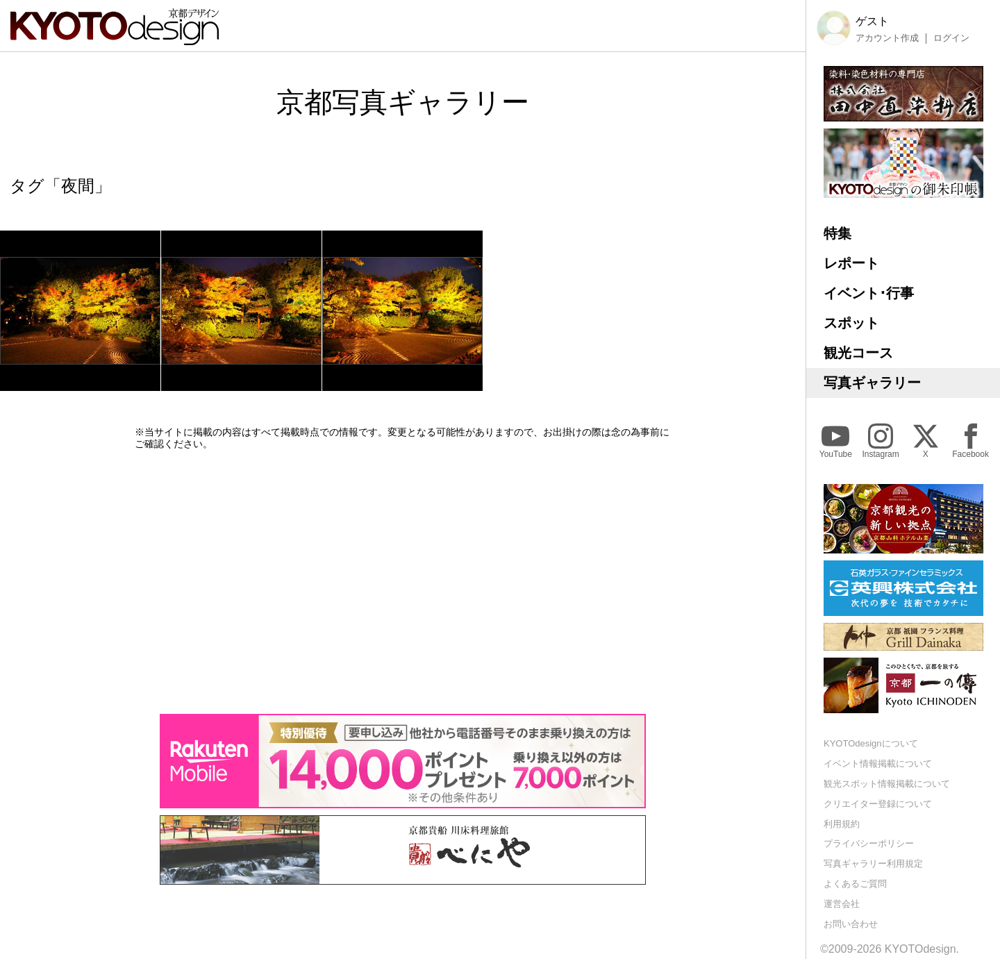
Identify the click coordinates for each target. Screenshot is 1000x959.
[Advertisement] (403, 582)
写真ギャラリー (872, 382)
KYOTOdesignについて (871, 743)
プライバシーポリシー (869, 843)
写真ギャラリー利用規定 (873, 863)
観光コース (858, 352)
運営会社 (842, 904)
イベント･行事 (869, 293)
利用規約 (842, 824)
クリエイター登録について (878, 804)
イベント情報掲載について (878, 763)
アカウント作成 (887, 38)
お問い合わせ (851, 924)
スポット (851, 323)
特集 (837, 233)
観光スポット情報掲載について (887, 783)
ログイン (951, 38)
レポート (851, 263)
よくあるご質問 (855, 883)
